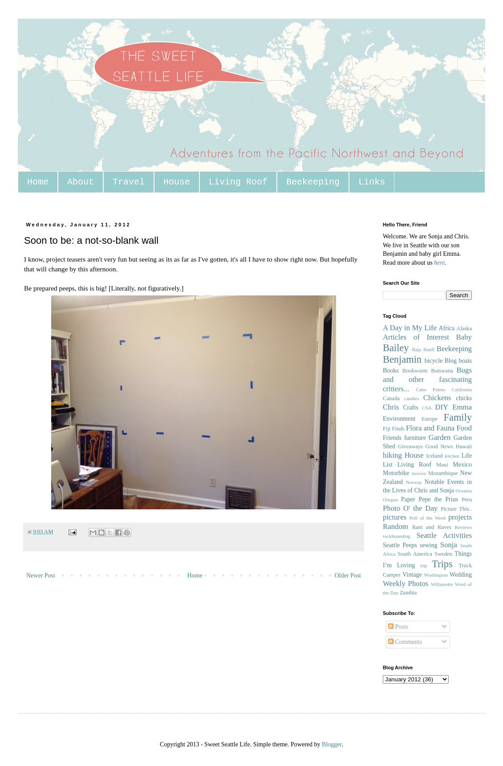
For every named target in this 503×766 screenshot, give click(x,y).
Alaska (464, 328)
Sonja (448, 545)
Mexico (462, 464)
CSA (427, 407)
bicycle (433, 360)
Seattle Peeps (400, 545)
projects (460, 517)
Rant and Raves (431, 527)
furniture (415, 437)
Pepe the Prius (438, 499)
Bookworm (415, 371)
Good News (439, 446)
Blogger (331, 744)
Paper (408, 499)
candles (411, 398)
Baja (417, 349)
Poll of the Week (428, 517)
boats (465, 360)
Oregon (390, 499)
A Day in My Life (410, 328)
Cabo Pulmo (431, 389)
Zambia (408, 593)
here (439, 262)
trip (423, 565)
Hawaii (464, 446)
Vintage (412, 574)
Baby (464, 337)
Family (458, 417)
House (176, 182)
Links (371, 182)
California (462, 389)
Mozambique (443, 473)
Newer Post (40, 575)
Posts (398, 626)
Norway (414, 482)
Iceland (434, 456)
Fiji (387, 429)
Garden (439, 437)
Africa (447, 328)
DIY (441, 407)
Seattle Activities (444, 535)
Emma (462, 407)
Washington (436, 575)
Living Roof (238, 182)
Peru (467, 499)
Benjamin (402, 359)
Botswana (442, 371)
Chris (391, 407)
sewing (429, 545)
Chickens (437, 397)
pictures (394, 517)
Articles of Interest (416, 337)
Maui (442, 465)
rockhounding (396, 536)
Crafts (410, 407)
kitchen (452, 456)
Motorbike (396, 473)
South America (415, 554)
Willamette (442, 584)
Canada (391, 398)
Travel (129, 182)
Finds (398, 429)
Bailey (396, 347)
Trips (442, 563)
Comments (405, 642)
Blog (451, 360)
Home (38, 182)
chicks (464, 398)
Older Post (348, 575)
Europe (430, 419)
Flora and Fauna (430, 428)
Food (464, 428)
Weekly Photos (405, 583)
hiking (392, 455)
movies (419, 473)
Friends (392, 437)
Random (395, 526)
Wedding (461, 574)
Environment (399, 418)
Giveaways (410, 446)
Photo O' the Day (410, 508)
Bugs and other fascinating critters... (427, 379)
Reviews (463, 527)
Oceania (463, 490)
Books (391, 370)
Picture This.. (456, 509)
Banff (428, 349)
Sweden (443, 554)
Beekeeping (313, 182)
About (80, 182)
